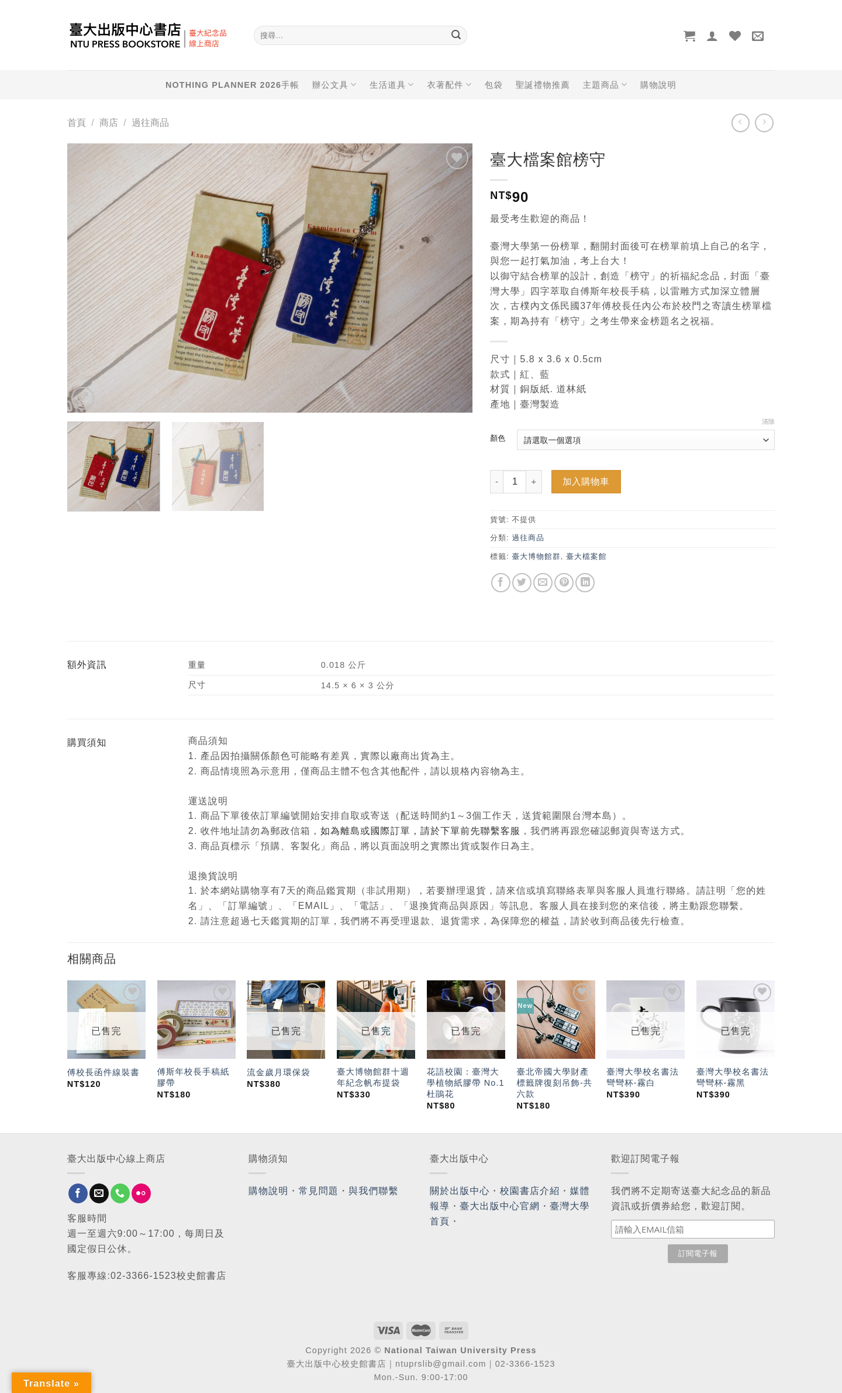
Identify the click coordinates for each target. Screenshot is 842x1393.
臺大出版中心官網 (500, 1206)
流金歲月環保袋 (278, 1072)
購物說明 (658, 85)
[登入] (712, 36)
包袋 (494, 85)
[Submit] (456, 36)
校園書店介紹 (530, 1191)
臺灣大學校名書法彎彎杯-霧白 (642, 1077)
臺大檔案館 (586, 556)
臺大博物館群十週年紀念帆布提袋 (373, 1077)
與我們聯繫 (373, 1191)
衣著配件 (449, 84)
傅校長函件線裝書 (103, 1072)
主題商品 (605, 84)
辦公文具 (334, 84)
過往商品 (150, 123)
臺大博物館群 (536, 556)
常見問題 (319, 1191)
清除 (768, 421)
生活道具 (392, 84)
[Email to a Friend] (543, 582)
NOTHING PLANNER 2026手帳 (232, 85)
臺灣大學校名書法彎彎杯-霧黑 (732, 1077)
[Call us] (120, 1193)
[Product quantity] (514, 481)
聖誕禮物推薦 (543, 85)
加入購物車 (586, 481)
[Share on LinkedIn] (585, 582)
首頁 (76, 123)
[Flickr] (141, 1193)
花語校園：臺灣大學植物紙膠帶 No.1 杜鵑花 (466, 1082)
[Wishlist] (735, 36)
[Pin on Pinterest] (564, 582)
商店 (108, 123)
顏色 (497, 438)
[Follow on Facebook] (78, 1193)
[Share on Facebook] (500, 582)
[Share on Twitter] (522, 582)
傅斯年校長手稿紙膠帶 (193, 1077)
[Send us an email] (99, 1193)
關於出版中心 (460, 1191)
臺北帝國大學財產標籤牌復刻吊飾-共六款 (555, 1082)
